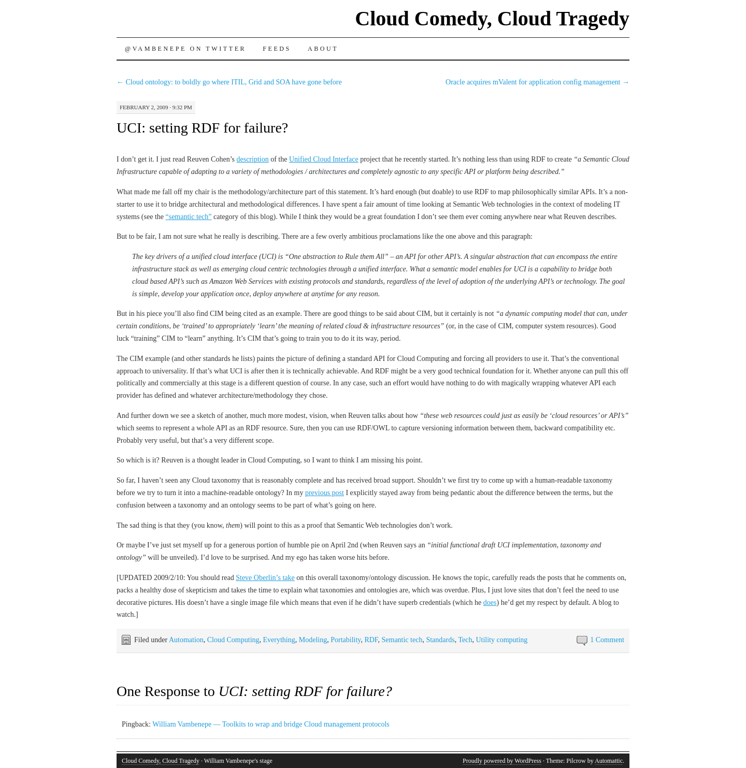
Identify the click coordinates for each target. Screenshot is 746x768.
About (323, 48)
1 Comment (607, 640)
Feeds (277, 48)
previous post (324, 493)
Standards (440, 640)
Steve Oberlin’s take (265, 578)
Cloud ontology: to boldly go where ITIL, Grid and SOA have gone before (229, 82)
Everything (279, 640)
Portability (346, 640)
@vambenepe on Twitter (185, 48)
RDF (371, 640)
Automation (186, 640)
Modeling (313, 640)
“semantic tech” (188, 217)
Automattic (609, 760)
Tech (465, 640)
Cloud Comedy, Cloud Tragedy (492, 18)
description (252, 159)
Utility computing (501, 640)
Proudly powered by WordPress (502, 760)
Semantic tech (402, 640)
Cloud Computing (233, 640)
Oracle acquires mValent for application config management (537, 82)
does (490, 602)
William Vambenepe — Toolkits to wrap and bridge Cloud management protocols (271, 724)
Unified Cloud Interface (323, 159)
